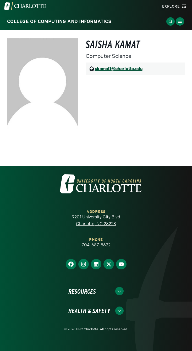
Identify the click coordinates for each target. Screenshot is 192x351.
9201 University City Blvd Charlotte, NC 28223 (96, 220)
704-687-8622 (96, 244)
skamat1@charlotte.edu (118, 68)
